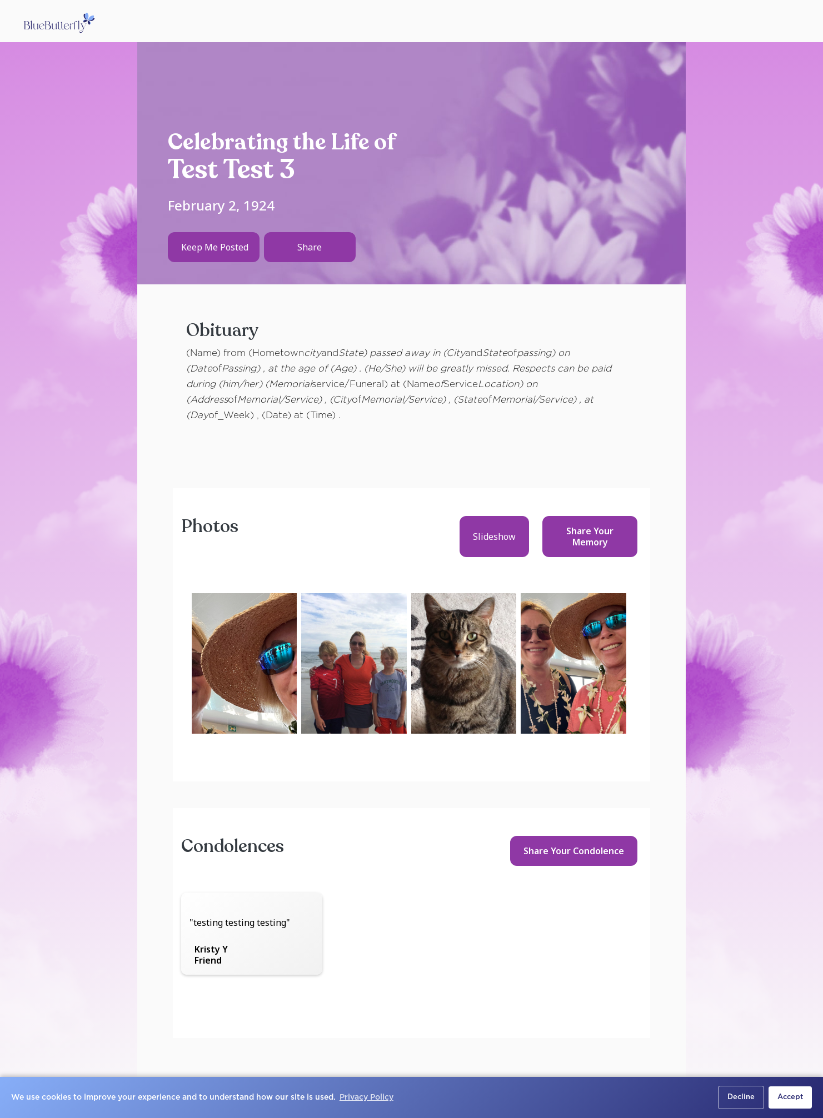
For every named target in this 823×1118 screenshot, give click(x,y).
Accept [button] (790, 1097)
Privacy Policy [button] (366, 1097)
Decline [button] (741, 1097)
